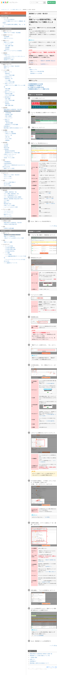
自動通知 (7, 140)
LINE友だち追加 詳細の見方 (10, 224)
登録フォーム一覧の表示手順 (37, 71)
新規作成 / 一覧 (8, 78)
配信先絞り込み (7, 203)
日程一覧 (7, 136)
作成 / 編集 (7, 88)
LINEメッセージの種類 (9, 205)
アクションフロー (8, 216)
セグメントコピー (8, 178)
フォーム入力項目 (9, 246)
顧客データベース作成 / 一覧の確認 (12, 32)
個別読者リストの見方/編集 (11, 124)
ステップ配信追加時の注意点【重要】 (13, 197)
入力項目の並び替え (10, 251)
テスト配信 (6, 200)
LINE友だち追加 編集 (9, 228)
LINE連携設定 (7, 161)
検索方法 (7, 121)
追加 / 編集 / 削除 (9, 45)
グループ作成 (43, 168)
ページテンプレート (8, 156)
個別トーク (6, 67)
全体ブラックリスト (8, 38)
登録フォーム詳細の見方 (9, 236)
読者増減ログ (33, 661)
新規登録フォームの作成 (36, 73)
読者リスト (32, 659)
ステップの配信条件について (11, 195)
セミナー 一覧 (8, 135)
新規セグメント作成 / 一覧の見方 (11, 66)
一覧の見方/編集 (9, 122)
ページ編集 (48, 193)
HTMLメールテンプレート (10, 154)
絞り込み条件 (7, 183)
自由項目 (6, 146)
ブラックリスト (9, 117)
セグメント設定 (7, 185)
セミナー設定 (8, 138)
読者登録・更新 (9, 114)
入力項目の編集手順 (50, 383)
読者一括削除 (8, 116)
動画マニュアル (33, 69)
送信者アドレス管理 (46, 582)
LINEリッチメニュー (9, 83)
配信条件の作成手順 (10, 151)
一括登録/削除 (8, 112)
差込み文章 (6, 147)
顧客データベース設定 (9, 168)
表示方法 (7, 90)
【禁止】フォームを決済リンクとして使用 (14, 238)
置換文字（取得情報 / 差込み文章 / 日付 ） (14, 198)
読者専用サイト (44, 64)
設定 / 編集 (7, 98)
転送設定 (7, 49)
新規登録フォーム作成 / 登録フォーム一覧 (40, 655)
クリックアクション (8, 212)
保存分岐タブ (8, 97)
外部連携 (7, 47)
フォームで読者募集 (38, 635)
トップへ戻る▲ (53, 225)
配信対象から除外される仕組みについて (39, 663)
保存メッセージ (8, 71)
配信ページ (6, 202)
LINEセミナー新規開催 (10, 133)
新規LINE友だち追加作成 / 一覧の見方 (13, 109)
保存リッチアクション (10, 92)
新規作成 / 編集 (8, 93)
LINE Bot (7, 102)
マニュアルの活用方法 (9, 19)
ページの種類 (8, 254)
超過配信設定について (9, 58)
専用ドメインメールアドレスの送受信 (13, 50)
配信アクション (7, 214)
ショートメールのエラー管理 (11, 207)
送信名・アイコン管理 (9, 157)
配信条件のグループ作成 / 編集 (12, 152)
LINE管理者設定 (8, 163)
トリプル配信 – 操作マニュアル (15, 9)
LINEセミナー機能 (9, 131)
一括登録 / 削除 (33, 657)
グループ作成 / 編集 (9, 75)
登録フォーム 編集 (49, 198)
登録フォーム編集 (8, 242)
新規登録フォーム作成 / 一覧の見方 (12, 111)
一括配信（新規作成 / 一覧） (10, 192)
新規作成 (7, 73)
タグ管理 (47, 517)
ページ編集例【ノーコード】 (11, 262)
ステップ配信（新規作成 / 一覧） (11, 193)
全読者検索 (6, 36)
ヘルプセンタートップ (5, 9)
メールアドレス (8, 44)
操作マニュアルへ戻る (52, 667)
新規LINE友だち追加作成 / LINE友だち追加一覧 (41, 653)
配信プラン (7, 54)
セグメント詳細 (7, 176)
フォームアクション (8, 211)
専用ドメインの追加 (8, 42)
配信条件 (7, 149)
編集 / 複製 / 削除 (9, 105)
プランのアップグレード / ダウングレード (15, 56)
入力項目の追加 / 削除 (10, 249)
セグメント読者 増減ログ (10, 182)
